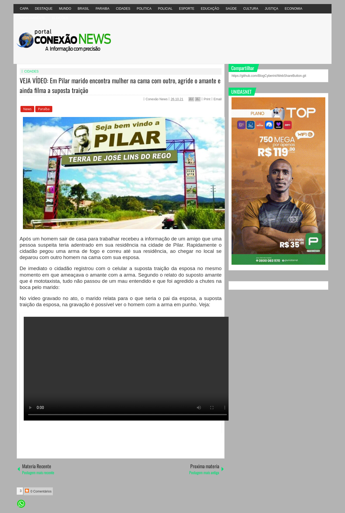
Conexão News (157, 99)
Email (216, 99)
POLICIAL (165, 9)
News (27, 109)
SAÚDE (231, 9)
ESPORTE (186, 9)
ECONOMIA (293, 9)
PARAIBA (102, 9)
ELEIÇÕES (60, 18)
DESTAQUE (44, 9)
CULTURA (250, 9)
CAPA (24, 9)
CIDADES (123, 9)
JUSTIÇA (271, 9)
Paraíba (44, 109)
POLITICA (144, 9)
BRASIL (83, 9)
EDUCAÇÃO (210, 9)
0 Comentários (38, 491)
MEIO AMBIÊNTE (33, 18)
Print (205, 99)
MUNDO (65, 9)
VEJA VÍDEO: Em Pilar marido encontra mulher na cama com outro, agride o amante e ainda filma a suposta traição (120, 85)
